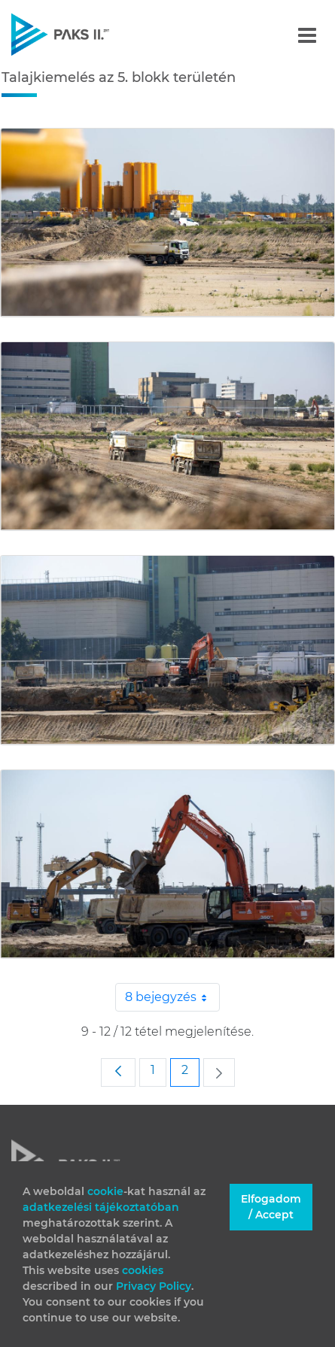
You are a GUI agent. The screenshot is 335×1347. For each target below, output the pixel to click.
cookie (105, 1191)
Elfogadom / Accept (271, 1206)
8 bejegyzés (172, 997)
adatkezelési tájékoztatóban (101, 1207)
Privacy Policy (153, 1286)
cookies (142, 1270)
